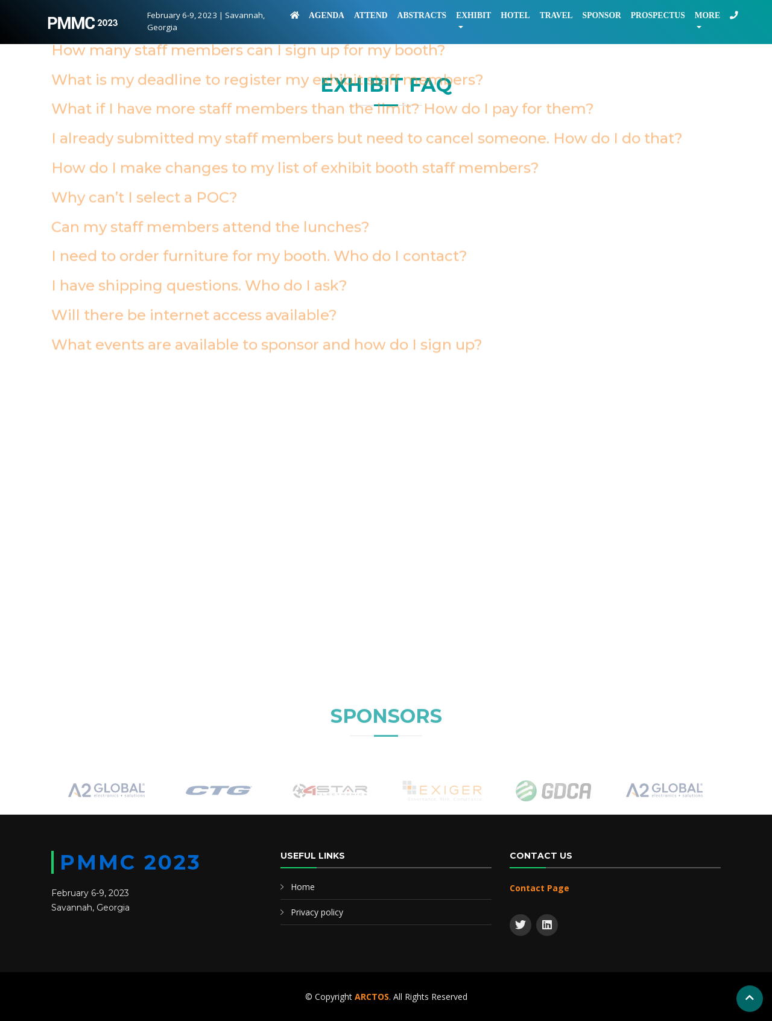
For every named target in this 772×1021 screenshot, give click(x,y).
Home (303, 886)
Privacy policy (317, 912)
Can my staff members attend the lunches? (210, 92)
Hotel (515, 15)
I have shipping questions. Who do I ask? (199, 151)
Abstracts (422, 15)
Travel (556, 15)
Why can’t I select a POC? (144, 63)
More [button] (707, 15)
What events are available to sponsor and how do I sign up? (266, 210)
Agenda (326, 15)
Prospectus (658, 15)
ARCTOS (372, 996)
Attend (371, 15)
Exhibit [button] (473, 15)
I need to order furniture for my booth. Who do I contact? (259, 121)
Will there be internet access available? (194, 180)
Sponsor (602, 15)
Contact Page (539, 888)
